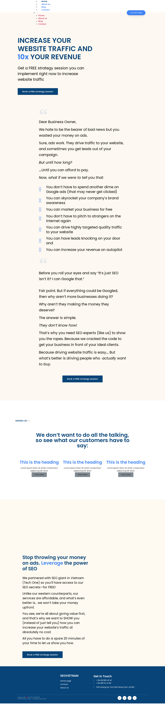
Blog (44, 7)
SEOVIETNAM (69, 676)
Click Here (39, 475)
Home (44, 1)
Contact (46, 9)
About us (46, 4)
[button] (78, 12)
